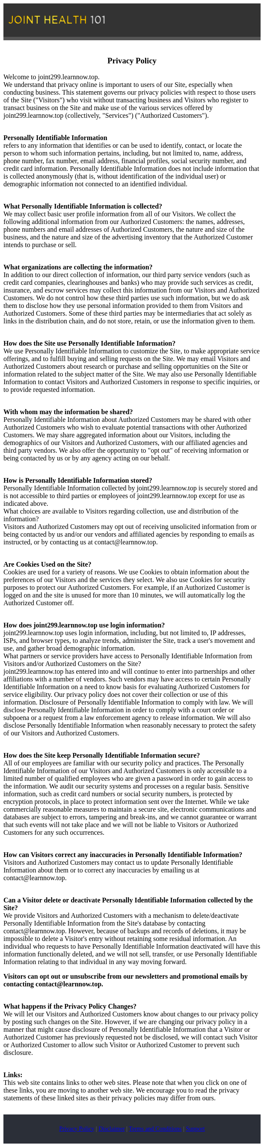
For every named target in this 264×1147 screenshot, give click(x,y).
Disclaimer (111, 1129)
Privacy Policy (76, 1129)
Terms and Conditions (155, 1129)
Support (195, 1129)
